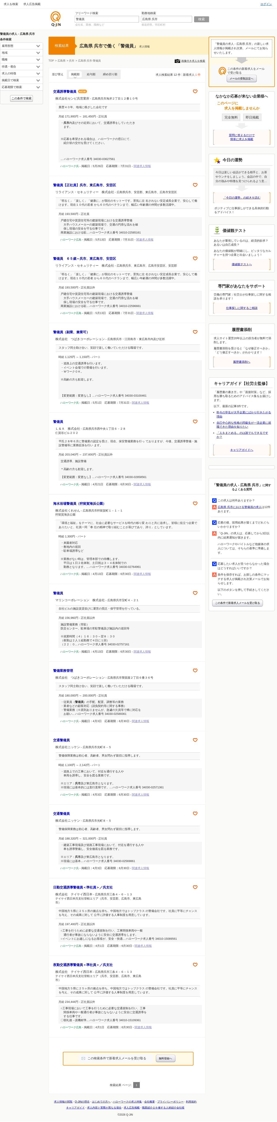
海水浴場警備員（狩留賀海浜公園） (79, 503)
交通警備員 (61, 740)
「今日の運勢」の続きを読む (241, 197)
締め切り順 (110, 74)
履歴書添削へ (241, 361)
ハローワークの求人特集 (127, 1101)
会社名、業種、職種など (89, 24)
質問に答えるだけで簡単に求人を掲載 (242, 137)
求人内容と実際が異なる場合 (104, 1107)
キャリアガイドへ (241, 450)
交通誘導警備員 (70, 91)
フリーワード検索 (86, 13)
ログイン (266, 4)
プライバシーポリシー (170, 1101)
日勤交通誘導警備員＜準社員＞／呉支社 (83, 887)
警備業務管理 (63, 670)
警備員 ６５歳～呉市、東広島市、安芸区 (86, 258)
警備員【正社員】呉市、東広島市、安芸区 (86, 185)
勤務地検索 (149, 13)
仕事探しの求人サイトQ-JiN (55, 19)
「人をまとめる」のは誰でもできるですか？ (242, 435)
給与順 (91, 74)
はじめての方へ (101, 1101)
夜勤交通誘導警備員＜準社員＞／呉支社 (83, 965)
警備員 (58, 422)
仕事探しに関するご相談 (242, 308)
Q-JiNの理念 (82, 1101)
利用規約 (191, 1101)
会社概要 (149, 1101)
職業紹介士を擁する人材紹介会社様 (163, 1107)
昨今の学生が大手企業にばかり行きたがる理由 (244, 414)
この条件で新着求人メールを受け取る (237, 602)
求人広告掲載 (32, 4)
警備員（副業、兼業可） (71, 332)
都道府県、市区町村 (153, 24)
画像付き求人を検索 (193, 60)
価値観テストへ (242, 264)
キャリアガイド (75, 1107)
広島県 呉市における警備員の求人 (240, 507)
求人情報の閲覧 (63, 1101)
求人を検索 (11, 4)
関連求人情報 (142, 166)
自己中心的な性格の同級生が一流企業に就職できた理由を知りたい (244, 424)
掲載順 (75, 74)
